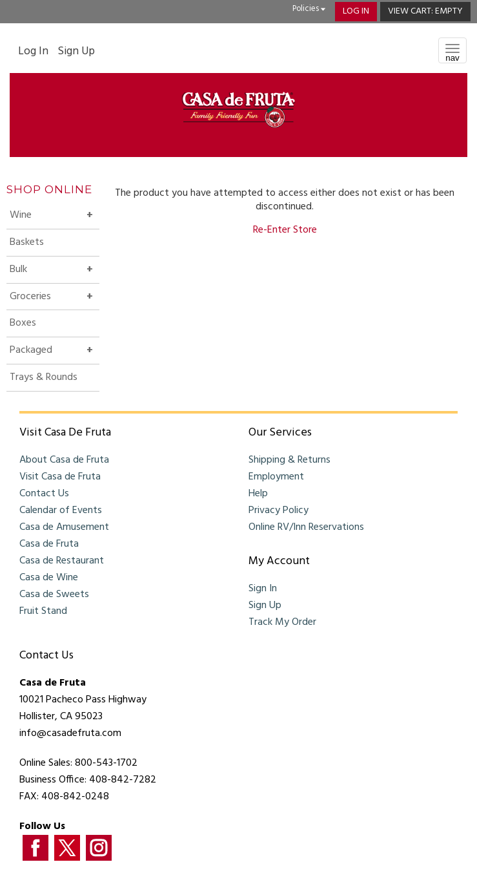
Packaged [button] (53, 352)
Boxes (23, 323)
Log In (356, 11)
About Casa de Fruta (64, 460)
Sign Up (76, 52)
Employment (276, 476)
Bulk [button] (41, 272)
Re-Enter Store (285, 230)
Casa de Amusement (64, 527)
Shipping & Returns (289, 460)
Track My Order (282, 622)
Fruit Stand (43, 611)
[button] (425, 11)
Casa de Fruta (49, 544)
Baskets (27, 242)
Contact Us (44, 493)
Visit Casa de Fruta (60, 476)
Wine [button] (43, 217)
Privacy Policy (279, 510)
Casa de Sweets (54, 594)
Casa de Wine (48, 577)
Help (258, 493)
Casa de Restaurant (61, 560)
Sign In (263, 588)
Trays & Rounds (43, 377)
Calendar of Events (60, 510)
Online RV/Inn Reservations (306, 527)
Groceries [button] (53, 299)
